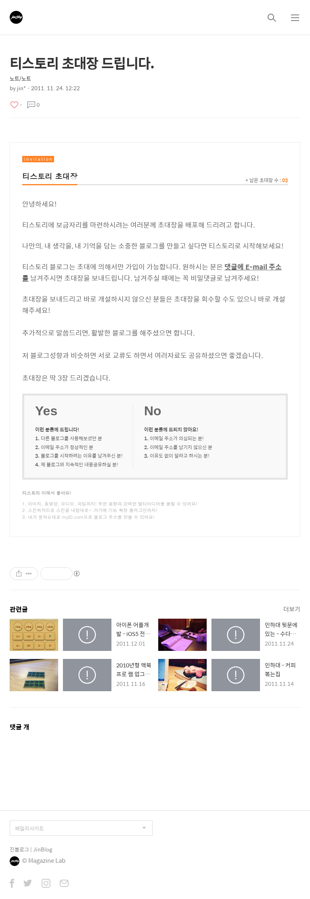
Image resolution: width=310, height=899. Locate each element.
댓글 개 (19, 727)
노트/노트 (20, 78)
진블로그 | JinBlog (31, 849)
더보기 (291, 608)
